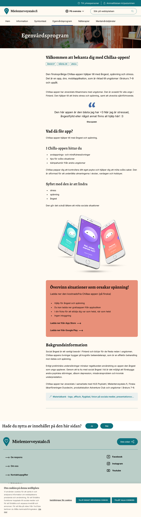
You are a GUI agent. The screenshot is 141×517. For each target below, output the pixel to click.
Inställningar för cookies (61, 500)
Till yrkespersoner (88, 3)
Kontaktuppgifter (16, 475)
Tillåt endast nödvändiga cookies (93, 500)
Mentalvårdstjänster (106, 21)
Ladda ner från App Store (65, 323)
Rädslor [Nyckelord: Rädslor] (63, 64)
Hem (7, 21)
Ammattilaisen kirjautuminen (119, 3)
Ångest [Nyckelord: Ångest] (51, 64)
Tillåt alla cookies (124, 500)
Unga (74, 64)
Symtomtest (40, 21)
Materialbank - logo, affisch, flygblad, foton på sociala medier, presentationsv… (91, 398)
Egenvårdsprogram (62, 21)
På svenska (74, 12)
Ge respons (13, 457)
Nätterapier (84, 21)
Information (22, 21)
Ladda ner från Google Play (66, 330)
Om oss (11, 466)
